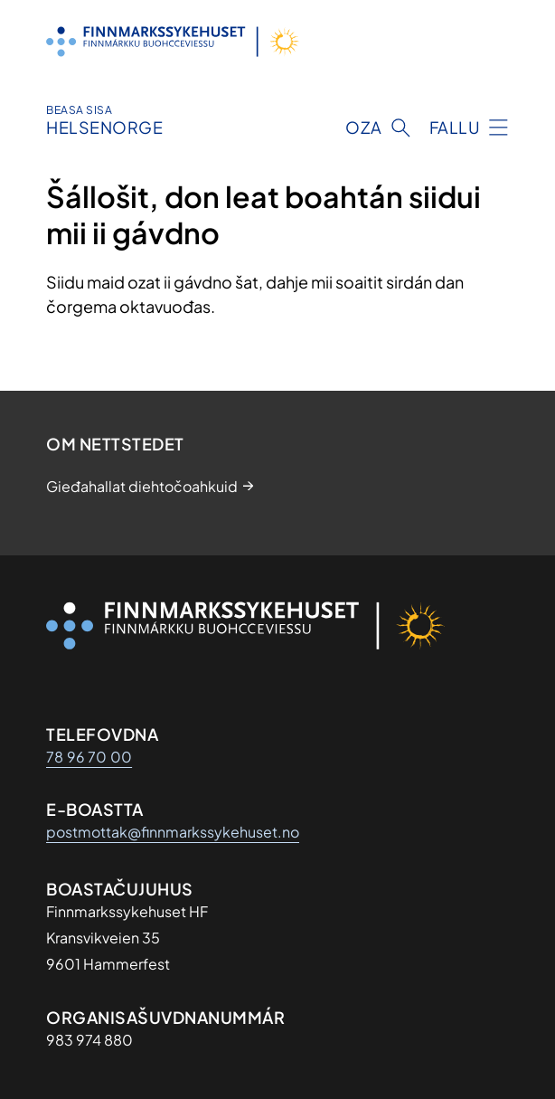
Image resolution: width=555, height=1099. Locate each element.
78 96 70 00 (89, 756)
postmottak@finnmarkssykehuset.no (172, 831)
